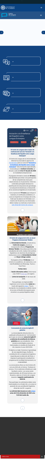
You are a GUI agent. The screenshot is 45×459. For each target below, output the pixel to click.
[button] (8, 15)
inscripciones (13, 163)
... (22, 408)
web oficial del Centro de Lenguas (22, 205)
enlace (26, 286)
